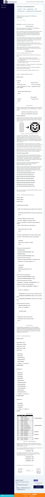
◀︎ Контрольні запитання (20, 472)
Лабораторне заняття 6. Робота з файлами (33, 11)
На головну (20, 9)
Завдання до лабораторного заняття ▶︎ (38, 472)
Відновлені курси (30, 9)
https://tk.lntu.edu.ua (23, 485)
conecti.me (32, 495)
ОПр (36, 9)
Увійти (43, 1)
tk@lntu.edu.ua (21, 489)
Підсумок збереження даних (38, 483)
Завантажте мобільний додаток (38, 487)
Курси (25, 9)
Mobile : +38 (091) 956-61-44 (23, 488)
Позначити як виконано (21, 20)
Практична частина (21, 11)
